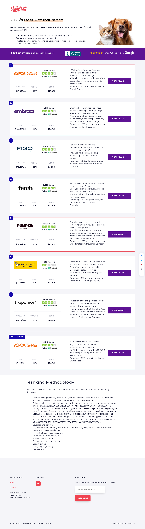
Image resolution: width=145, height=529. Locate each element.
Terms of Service (29, 523)
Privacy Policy (15, 523)
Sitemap (49, 523)
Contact (13, 487)
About (13, 482)
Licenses (40, 523)
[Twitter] (38, 483)
